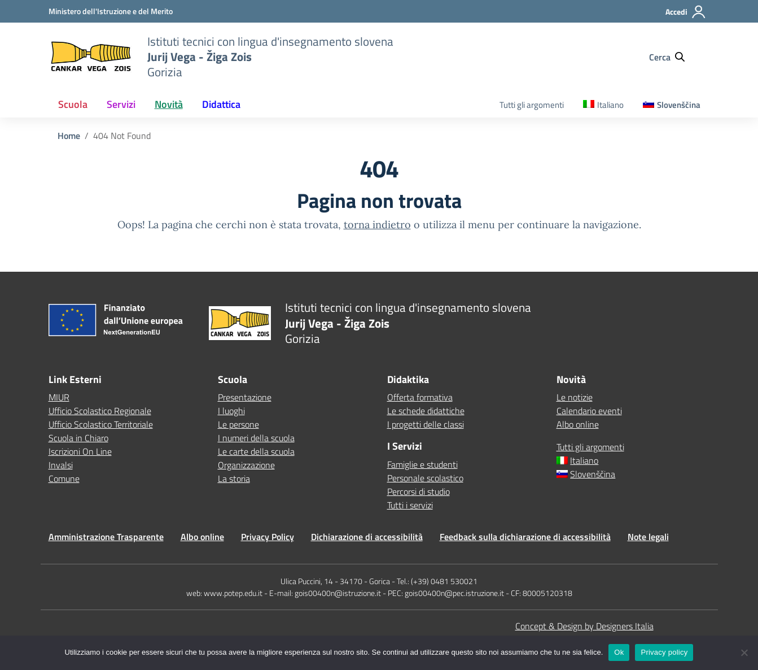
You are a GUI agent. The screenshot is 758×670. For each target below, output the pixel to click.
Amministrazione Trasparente (106, 536)
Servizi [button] (121, 104)
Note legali (648, 536)
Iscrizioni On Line (80, 451)
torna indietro (377, 224)
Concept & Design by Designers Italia (584, 626)
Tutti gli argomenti (532, 104)
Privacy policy (664, 652)
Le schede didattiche (426, 410)
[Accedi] (686, 16)
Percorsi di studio (418, 491)
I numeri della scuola (256, 438)
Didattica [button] (221, 104)
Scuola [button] (72, 104)
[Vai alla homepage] (91, 56)
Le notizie (575, 397)
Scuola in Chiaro (78, 438)
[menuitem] (603, 105)
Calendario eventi (589, 410)
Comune (64, 478)
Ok (619, 652)
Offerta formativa (420, 397)
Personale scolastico (425, 478)
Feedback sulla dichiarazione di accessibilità (525, 536)
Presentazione (244, 397)
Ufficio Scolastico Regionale (100, 410)
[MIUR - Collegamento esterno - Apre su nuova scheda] (111, 11)
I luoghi (231, 410)
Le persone (238, 424)
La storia (234, 478)
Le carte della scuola (256, 451)
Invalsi (61, 465)
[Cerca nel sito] (672, 57)
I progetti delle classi (425, 424)
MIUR (59, 397)
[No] (744, 652)
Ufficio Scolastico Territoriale (101, 424)
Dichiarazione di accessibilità (367, 536)
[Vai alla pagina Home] (69, 135)
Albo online (578, 424)
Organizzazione (246, 465)
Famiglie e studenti (422, 464)
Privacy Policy (267, 536)
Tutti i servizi (410, 505)
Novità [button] (169, 104)
